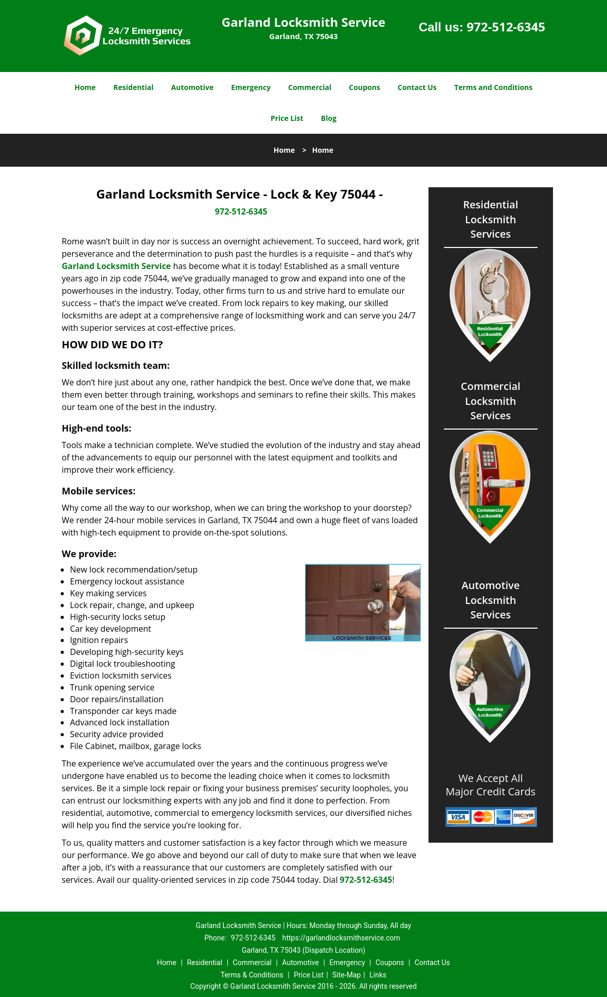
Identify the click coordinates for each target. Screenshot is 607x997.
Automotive (192, 87)
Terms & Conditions (252, 975)
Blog (328, 118)
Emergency (251, 87)
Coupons (364, 87)
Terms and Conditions (493, 87)
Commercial (309, 87)
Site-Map (346, 975)
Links (377, 975)
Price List (287, 118)
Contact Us (417, 87)
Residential (133, 87)
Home (85, 87)
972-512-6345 (506, 26)
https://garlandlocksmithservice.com (341, 938)
